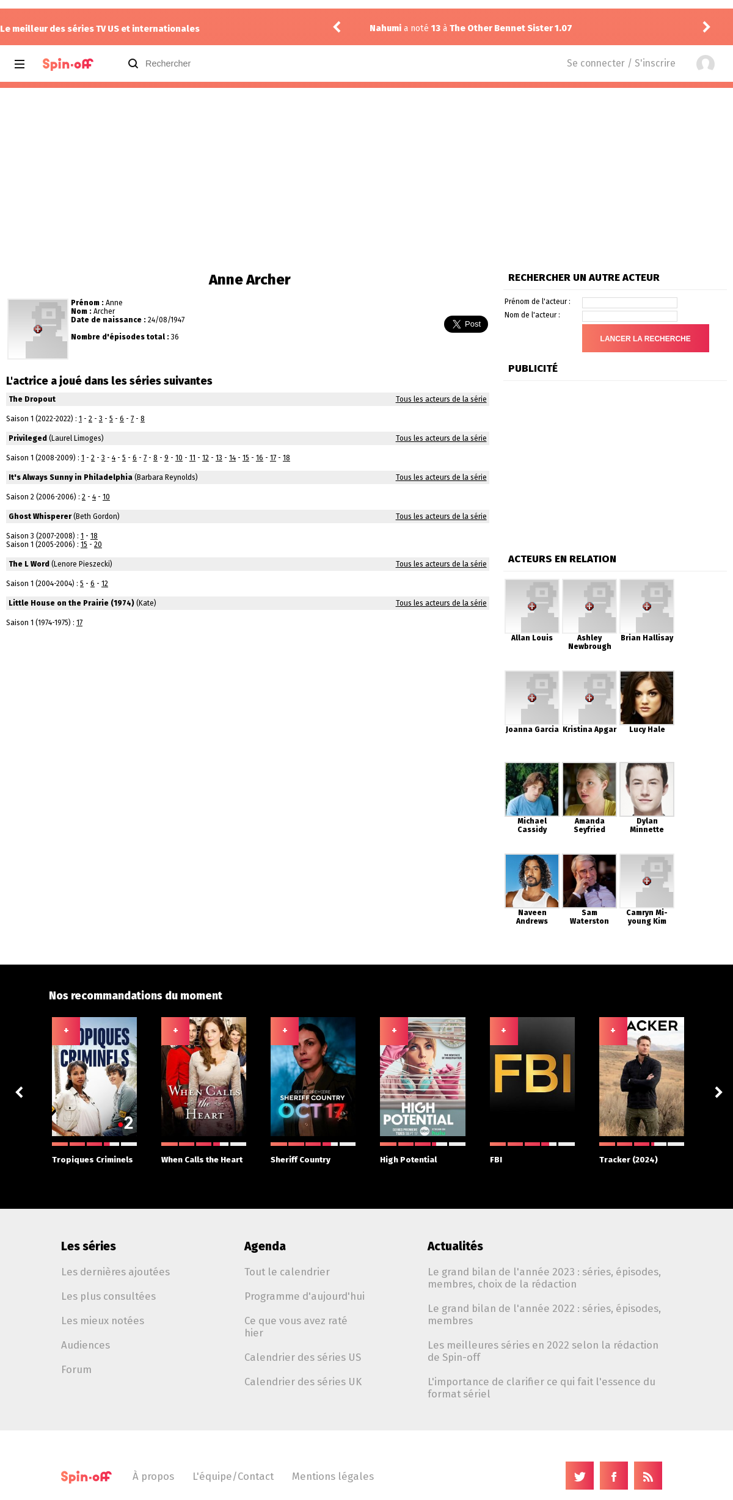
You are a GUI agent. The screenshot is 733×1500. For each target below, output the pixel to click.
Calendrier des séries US (302, 1357)
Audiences (85, 1345)
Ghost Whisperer (40, 516)
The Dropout (32, 399)
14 (232, 458)
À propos (153, 1476)
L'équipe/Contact (233, 1476)
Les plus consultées (108, 1296)
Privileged (28, 438)
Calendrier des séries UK (303, 1381)
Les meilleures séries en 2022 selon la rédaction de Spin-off (543, 1351)
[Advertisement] (366, 179)
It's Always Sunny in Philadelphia (71, 477)
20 (98, 544)
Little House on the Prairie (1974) (71, 603)
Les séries (88, 1246)
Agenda (265, 1246)
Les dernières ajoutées (115, 1272)
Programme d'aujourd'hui (304, 1296)
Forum (76, 1369)
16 (259, 458)
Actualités (455, 1246)
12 (205, 458)
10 (179, 458)
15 (246, 458)
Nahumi (385, 28)
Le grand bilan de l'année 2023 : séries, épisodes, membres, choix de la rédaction (544, 1278)
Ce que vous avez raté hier (296, 1326)
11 (192, 458)
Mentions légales (333, 1476)
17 (273, 458)
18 (286, 458)
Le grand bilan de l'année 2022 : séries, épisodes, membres (544, 1314)
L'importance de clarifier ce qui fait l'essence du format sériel (541, 1387)
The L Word (29, 564)
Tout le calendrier (287, 1272)
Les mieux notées (102, 1320)
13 (219, 458)
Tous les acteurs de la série (441, 399)
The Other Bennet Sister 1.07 (511, 28)
